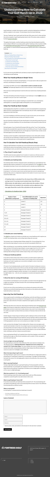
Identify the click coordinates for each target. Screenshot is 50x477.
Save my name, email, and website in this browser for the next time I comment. (23, 425)
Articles (24, 2)
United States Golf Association (12, 45)
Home (19, 2)
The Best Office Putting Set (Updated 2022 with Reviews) (16, 394)
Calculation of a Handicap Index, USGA (15, 191)
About (41, 2)
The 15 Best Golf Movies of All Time (12, 393)
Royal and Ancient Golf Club (34, 45)
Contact (20, 3)
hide (10, 53)
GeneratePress (30, 475)
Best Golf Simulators (33, 2)
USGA (39, 164)
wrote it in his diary (12, 38)
